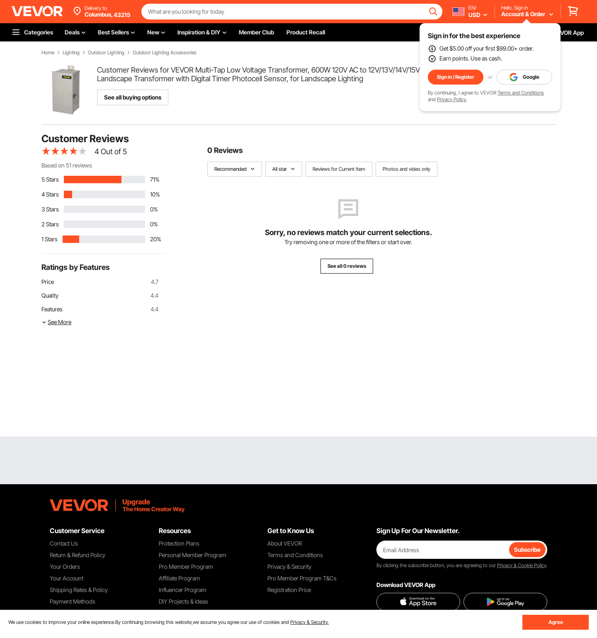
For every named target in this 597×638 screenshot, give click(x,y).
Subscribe (527, 549)
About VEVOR (284, 543)
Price (47, 281)
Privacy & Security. (309, 622)
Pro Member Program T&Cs (302, 578)
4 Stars (50, 194)
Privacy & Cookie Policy (521, 565)
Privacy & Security (289, 566)
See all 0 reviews (347, 266)
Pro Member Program (186, 566)
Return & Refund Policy (77, 554)
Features (52, 309)
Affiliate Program (179, 578)
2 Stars (50, 224)
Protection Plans (179, 543)
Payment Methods (72, 601)
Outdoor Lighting (106, 53)
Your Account (66, 578)
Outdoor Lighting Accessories (165, 53)
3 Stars (50, 209)
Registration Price (289, 589)
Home (47, 53)
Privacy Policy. (452, 99)
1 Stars (49, 239)
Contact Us (64, 543)
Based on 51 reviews (66, 165)
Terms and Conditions (521, 93)
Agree (555, 622)
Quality (49, 295)
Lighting (71, 53)
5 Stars (50, 179)
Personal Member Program (192, 554)
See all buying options (132, 97)
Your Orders (65, 566)
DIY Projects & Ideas (183, 601)
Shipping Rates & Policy (79, 589)
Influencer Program (182, 589)
